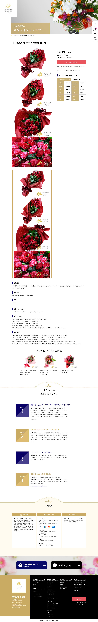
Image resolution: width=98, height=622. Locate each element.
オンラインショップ (17, 35)
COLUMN (76, 590)
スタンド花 (50, 582)
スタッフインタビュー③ (79, 587)
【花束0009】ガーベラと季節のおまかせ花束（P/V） (48, 371)
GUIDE (48, 612)
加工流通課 (35, 582)
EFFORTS (35, 579)
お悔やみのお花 (51, 608)
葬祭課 (34, 584)
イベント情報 (36, 594)
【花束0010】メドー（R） (66, 370)
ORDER (48, 597)
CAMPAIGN (49, 610)
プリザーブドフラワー (53, 591)
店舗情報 (62, 582)
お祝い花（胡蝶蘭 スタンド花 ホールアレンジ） (53, 605)
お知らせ (35, 591)
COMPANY (63, 579)
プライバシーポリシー (81, 604)
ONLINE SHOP (51, 579)
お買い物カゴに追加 (71, 62)
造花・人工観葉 (51, 593)
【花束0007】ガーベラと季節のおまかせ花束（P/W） (29, 371)
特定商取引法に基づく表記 (63, 587)
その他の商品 (51, 594)
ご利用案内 (50, 614)
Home (12, 35)
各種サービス (51, 616)
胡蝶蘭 (49, 583)
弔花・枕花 (50, 585)
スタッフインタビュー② (79, 584)
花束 (49, 588)
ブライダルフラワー (52, 601)
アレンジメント (51, 590)
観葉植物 (50, 587)
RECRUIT (76, 579)
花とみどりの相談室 (37, 596)
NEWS (35, 588)
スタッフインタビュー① (79, 582)
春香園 (61, 584)
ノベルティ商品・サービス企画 (53, 599)
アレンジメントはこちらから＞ (39, 486)
